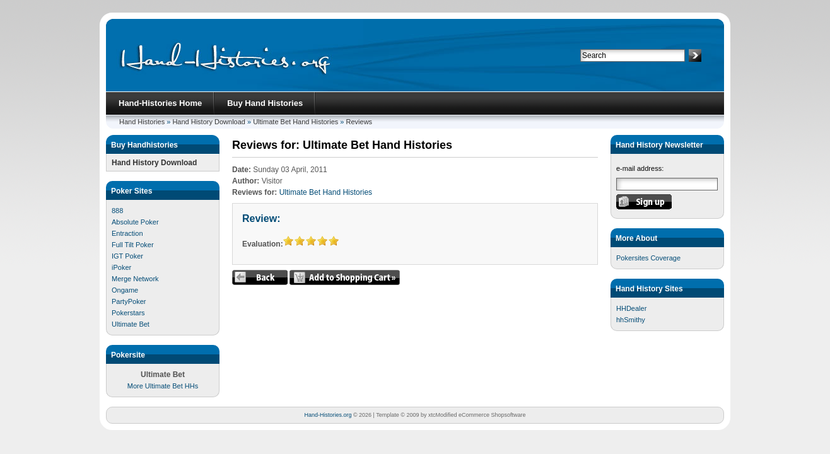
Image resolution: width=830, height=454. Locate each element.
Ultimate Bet (130, 324)
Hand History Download (208, 121)
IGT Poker (127, 256)
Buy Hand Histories (265, 103)
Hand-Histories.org (327, 415)
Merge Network (135, 278)
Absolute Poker (135, 222)
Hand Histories (142, 121)
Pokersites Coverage (648, 258)
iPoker (121, 267)
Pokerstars (128, 313)
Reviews (359, 121)
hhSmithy (630, 319)
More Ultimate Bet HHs (162, 386)
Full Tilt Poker (133, 244)
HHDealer (631, 308)
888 (117, 210)
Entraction (127, 233)
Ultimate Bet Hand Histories (295, 121)
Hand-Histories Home (160, 103)
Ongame (125, 290)
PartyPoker (129, 301)
